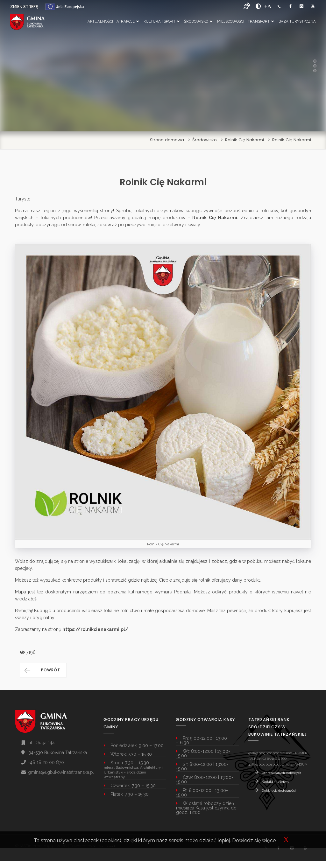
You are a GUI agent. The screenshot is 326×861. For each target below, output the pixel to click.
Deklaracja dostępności (279, 790)
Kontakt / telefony (275, 781)
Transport (261, 21)
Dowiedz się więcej (254, 840)
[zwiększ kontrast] (258, 6)
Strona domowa (167, 140)
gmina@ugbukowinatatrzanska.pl (61, 772)
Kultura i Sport (162, 21)
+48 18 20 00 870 (46, 762)
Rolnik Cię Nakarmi (244, 140)
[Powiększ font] (267, 6)
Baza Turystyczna (297, 21)
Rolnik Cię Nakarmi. (215, 217)
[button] (43, 670)
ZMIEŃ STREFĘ (24, 6)
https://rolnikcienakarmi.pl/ (95, 629)
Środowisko (198, 21)
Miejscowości (230, 21)
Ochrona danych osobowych (281, 772)
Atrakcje (128, 21)
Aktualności (100, 21)
